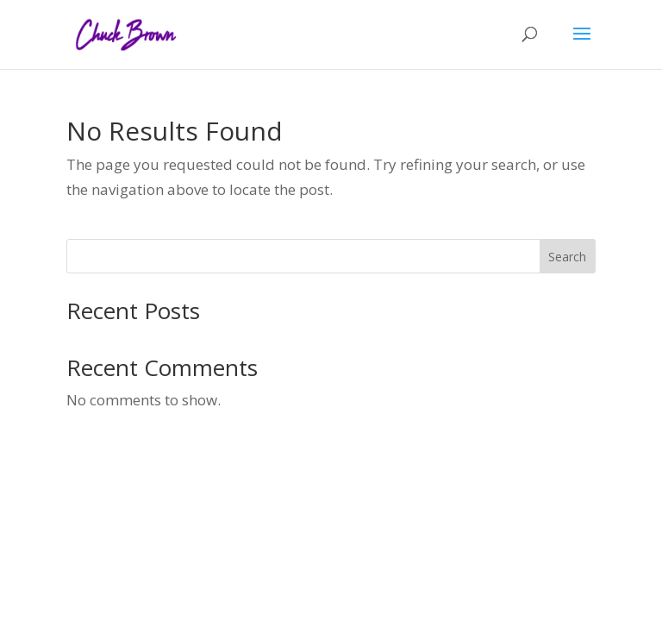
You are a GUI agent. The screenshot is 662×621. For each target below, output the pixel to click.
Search (567, 256)
